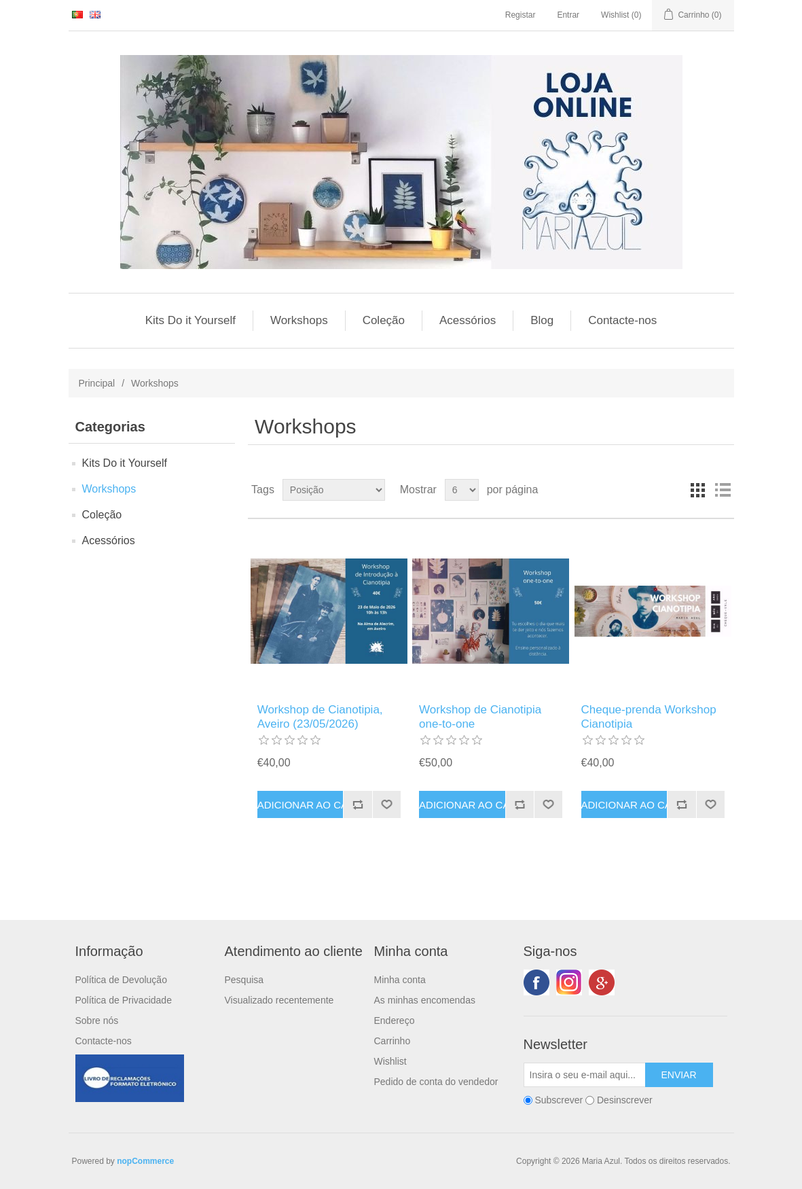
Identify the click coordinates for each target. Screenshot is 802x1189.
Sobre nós (97, 1020)
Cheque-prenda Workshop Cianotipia (648, 716)
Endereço (394, 1020)
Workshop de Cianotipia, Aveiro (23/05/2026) (320, 716)
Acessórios (467, 320)
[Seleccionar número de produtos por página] (462, 490)
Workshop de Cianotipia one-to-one (480, 716)
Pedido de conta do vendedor (436, 1081)
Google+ (602, 982)
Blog (541, 320)
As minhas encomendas (424, 1000)
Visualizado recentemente (279, 1000)
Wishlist (390, 1061)
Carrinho (392, 1040)
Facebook (536, 982)
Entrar (568, 15)
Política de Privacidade (123, 1000)
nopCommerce (145, 1161)
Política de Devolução (121, 979)
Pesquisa (244, 979)
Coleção (384, 320)
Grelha (698, 490)
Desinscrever (625, 1100)
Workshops (299, 320)
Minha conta (400, 979)
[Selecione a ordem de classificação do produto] (333, 490)
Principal (97, 383)
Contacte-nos (622, 320)
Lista (722, 490)
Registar (520, 15)
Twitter (569, 982)
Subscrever (558, 1100)
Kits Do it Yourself (190, 320)
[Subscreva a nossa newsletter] (585, 1075)
